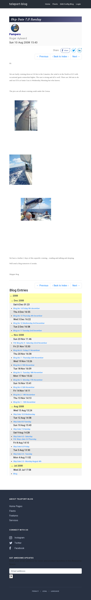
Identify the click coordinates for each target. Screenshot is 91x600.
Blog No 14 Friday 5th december (26, 308)
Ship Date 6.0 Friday (21, 446)
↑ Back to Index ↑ (60, 56)
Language (55, 591)
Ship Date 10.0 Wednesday (24, 414)
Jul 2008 (18, 465)
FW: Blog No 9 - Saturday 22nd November (30, 343)
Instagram (16, 537)
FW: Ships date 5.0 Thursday (24, 439)
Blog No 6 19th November (23, 365)
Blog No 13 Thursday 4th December (27, 316)
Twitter (15, 543)
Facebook (16, 548)
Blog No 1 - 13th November (24, 402)
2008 (15, 295)
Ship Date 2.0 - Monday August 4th (27, 461)
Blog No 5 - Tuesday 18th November (28, 372)
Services (13, 520)
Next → (76, 56)
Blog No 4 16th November (23, 387)
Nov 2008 (18, 335)
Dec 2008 (18, 300)
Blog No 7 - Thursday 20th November (28, 358)
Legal (44, 591)
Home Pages (15, 506)
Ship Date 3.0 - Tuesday (22, 454)
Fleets (55, 4)
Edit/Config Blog (67, 4)
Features (13, 515)
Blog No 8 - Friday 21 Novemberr (26, 350)
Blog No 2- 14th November (24, 395)
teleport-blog (18, 4)
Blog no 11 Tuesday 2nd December (27, 330)
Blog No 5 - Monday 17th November (28, 380)
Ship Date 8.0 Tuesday (22, 422)
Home (47, 4)
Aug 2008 (18, 406)
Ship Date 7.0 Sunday (21, 429)
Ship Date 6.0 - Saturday (22, 436)
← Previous (42, 56)
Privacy (35, 591)
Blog (15, 474)
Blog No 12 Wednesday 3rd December (29, 323)
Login (78, 4)
